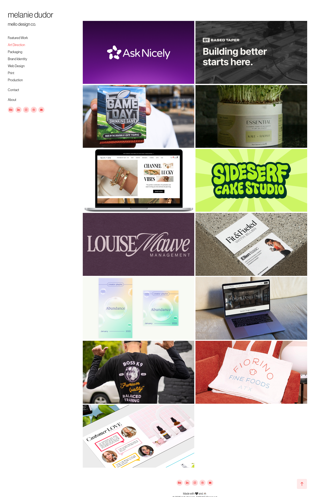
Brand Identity (17, 59)
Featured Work (18, 38)
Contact (13, 90)
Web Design (16, 66)
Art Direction (16, 45)
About (12, 100)
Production (15, 80)
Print (11, 73)
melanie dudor (30, 14)
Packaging (15, 52)
